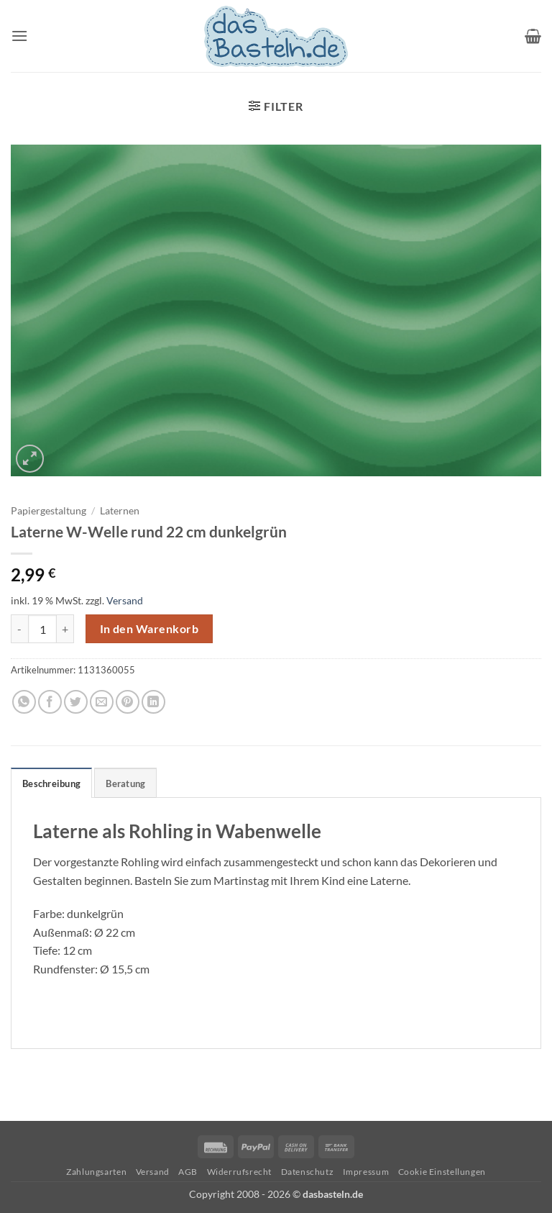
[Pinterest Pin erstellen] (127, 702)
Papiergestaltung (48, 511)
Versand (124, 600)
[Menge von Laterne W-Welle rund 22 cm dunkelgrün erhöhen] (65, 628)
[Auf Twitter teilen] (76, 702)
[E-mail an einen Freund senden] (102, 702)
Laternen (119, 511)
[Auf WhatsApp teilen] (24, 702)
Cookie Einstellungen (442, 1171)
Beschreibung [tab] (51, 783)
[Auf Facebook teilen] (50, 702)
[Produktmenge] (42, 628)
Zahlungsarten (96, 1171)
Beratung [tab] (125, 783)
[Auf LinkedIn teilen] (153, 702)
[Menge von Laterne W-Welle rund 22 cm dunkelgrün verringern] (19, 628)
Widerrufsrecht (239, 1171)
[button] (19, 35)
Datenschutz (307, 1171)
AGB (188, 1171)
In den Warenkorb (149, 628)
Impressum (366, 1171)
